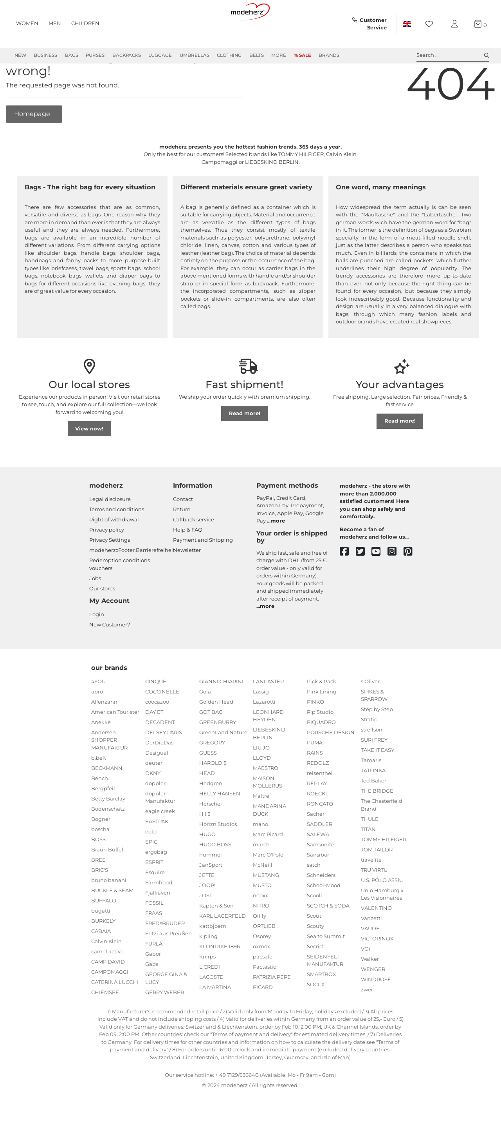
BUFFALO (103, 929)
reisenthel (320, 801)
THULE (369, 847)
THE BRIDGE (377, 819)
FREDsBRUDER (165, 951)
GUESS (208, 781)
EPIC (151, 870)
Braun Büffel (107, 878)
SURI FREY (374, 768)
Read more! (244, 441)
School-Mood (324, 913)
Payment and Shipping (203, 568)
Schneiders (321, 903)
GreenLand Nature (223, 760)
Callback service (193, 547)
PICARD (263, 1015)
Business (45, 55)
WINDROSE (376, 1007)
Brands (329, 55)
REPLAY (317, 811)
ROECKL (317, 822)
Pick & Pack (321, 709)
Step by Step (377, 737)
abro (97, 720)
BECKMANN (107, 796)
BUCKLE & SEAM (112, 918)
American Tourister (115, 740)
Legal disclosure (110, 527)
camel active (107, 979)
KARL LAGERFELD (222, 944)
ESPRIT (154, 890)
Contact (183, 527)
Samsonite (320, 872)
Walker (370, 987)
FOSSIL (154, 931)
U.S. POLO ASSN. (382, 908)
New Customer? (109, 653)
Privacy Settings (109, 568)
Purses (95, 55)
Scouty (315, 954)
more (277, 549)
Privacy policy (106, 558)
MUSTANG (266, 903)
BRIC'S (99, 898)
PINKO (315, 730)
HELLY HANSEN (219, 822)
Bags (71, 55)
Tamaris (371, 788)
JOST (205, 923)
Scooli (314, 923)
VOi (365, 977)
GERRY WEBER (164, 1020)
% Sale (302, 55)
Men (55, 23)
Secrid (315, 974)
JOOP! (207, 913)
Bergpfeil (103, 816)
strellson (371, 758)
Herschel (210, 832)
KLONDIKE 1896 (219, 974)
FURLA (153, 972)
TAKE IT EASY (377, 778)
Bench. (100, 806)
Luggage (160, 55)
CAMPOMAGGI (109, 1000)
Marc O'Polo (268, 883)
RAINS (315, 781)
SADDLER (319, 852)
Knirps (207, 985)
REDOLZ (318, 791)
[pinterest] (412, 580)
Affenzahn (104, 730)
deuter (153, 791)
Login (96, 642)
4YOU (98, 709)
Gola (205, 720)
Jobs (95, 606)
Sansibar (318, 883)
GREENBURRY (217, 750)
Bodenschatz (108, 837)
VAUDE (370, 956)
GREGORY (212, 771)
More (278, 55)
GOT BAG (211, 740)
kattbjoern (212, 954)
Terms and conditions (116, 537)
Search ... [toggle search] (452, 55)
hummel (210, 883)
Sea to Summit (326, 964)
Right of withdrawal (114, 547)
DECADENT (160, 750)
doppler (155, 811)
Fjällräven (157, 921)
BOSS (98, 867)
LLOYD (262, 786)
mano (260, 852)
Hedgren (210, 811)
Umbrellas (194, 55)
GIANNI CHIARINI (221, 709)
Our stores (102, 616)
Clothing (229, 55)
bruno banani (108, 908)
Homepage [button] (33, 142)
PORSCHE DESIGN (331, 760)
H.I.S (205, 842)
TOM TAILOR (377, 878)
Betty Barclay (108, 827)
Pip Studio (320, 740)
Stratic (369, 747)
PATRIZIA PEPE (272, 1005)
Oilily (259, 944)
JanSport (210, 893)
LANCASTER (268, 709)
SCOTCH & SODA (328, 934)
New (20, 55)
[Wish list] (432, 24)
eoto (151, 860)
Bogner (100, 847)
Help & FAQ (187, 558)
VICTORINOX (377, 967)
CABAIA (101, 959)
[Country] (407, 24)
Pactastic (264, 995)
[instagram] (395, 580)
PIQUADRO (321, 750)
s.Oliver (370, 709)
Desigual (156, 781)
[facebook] (348, 580)
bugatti (100, 939)
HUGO (207, 862)
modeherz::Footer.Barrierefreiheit (132, 578)
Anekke (101, 750)
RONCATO (320, 832)
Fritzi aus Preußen (168, 961)
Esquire (155, 900)
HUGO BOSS (215, 872)
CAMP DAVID (108, 990)
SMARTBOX (321, 1002)
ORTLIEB (264, 954)
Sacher (315, 842)
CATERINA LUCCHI (115, 1010)
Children (85, 23)
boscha (100, 857)
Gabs (151, 992)
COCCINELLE (162, 720)
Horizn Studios (218, 852)
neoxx (260, 923)
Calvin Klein (106, 969)
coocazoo (157, 730)
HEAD (207, 801)
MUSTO (262, 913)
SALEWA (318, 862)
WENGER (373, 997)
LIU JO (261, 776)
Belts (256, 55)
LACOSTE (211, 1005)
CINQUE (155, 709)
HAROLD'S (213, 791)
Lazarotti (264, 730)
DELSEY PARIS (163, 760)
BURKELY (103, 949)
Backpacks (126, 55)
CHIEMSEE (105, 1020)
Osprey (262, 964)
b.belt (98, 786)
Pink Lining (322, 720)
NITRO (261, 934)
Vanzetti (371, 946)
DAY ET (154, 740)
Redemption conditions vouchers (119, 592)
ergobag (156, 880)
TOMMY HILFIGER (383, 867)
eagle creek (160, 839)
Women (27, 23)
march (261, 872)
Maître (261, 824)
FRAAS (153, 941)
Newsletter (187, 578)
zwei (367, 1018)
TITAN (368, 857)
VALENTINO (376, 936)
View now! (89, 457)
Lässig (261, 720)
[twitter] (364, 580)
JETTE (206, 903)
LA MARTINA (215, 1015)
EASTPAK (156, 849)
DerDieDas (159, 771)
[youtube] (379, 580)
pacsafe (262, 985)
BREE (98, 888)
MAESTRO (265, 796)
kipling (208, 964)
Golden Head (216, 730)
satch (314, 893)
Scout (314, 944)
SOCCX (316, 1012)
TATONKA (373, 798)
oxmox (261, 974)
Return (182, 537)
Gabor (153, 982)
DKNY (152, 801)
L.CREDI (209, 995)
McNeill (262, 893)
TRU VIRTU (374, 898)
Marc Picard (268, 862)
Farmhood (158, 910)
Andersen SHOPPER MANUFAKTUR (109, 768)
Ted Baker (373, 809)
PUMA (315, 771)
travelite (371, 888)
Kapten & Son (216, 934)
